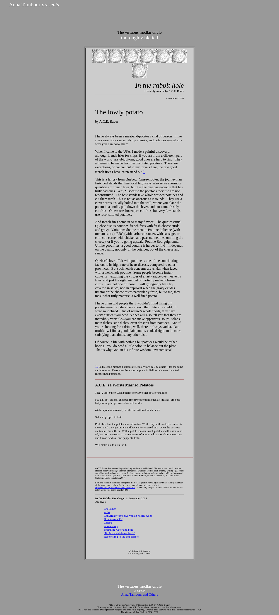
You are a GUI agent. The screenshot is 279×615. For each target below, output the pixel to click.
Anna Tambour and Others (139, 594)
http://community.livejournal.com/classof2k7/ (115, 487)
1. (96, 366)
